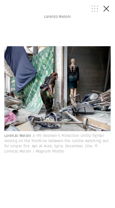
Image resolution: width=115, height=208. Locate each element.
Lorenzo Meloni (57, 16)
